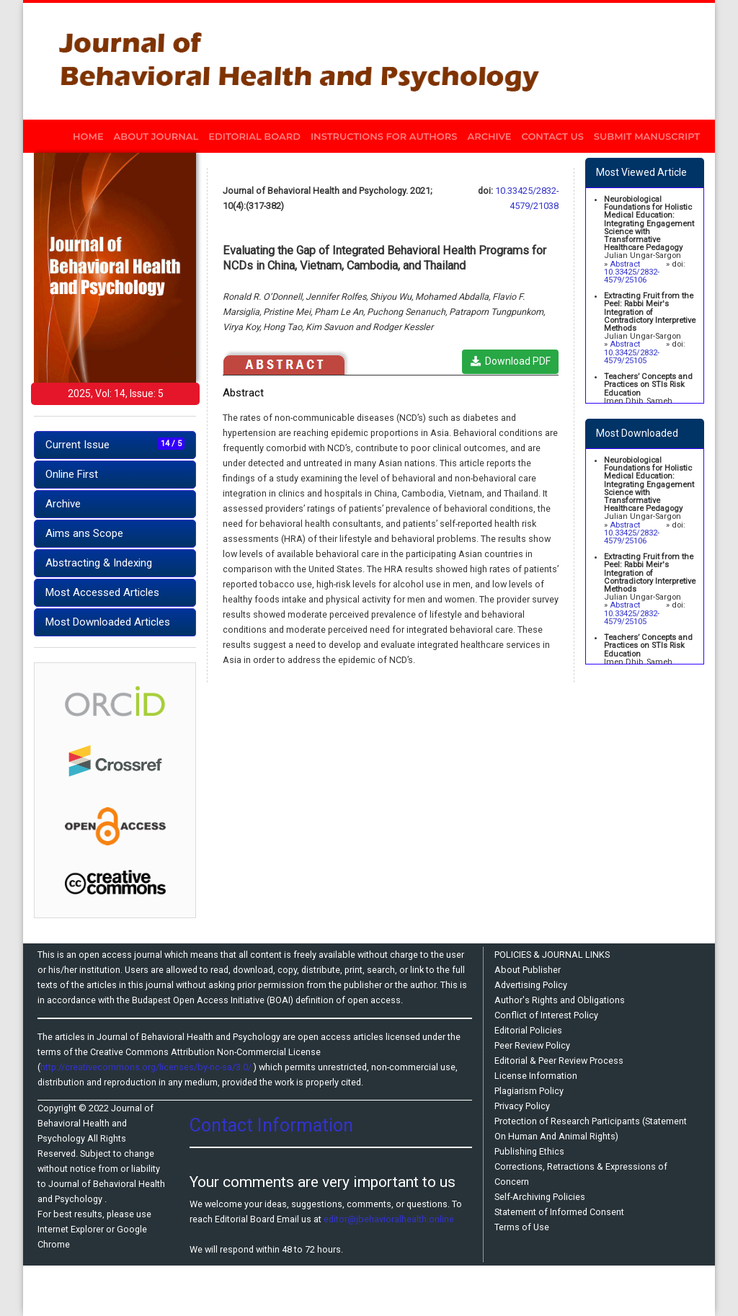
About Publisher (527, 969)
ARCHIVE (489, 136)
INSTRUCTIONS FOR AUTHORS (384, 136)
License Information (535, 1075)
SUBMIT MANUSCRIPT (647, 136)
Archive (63, 503)
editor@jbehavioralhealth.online (389, 1219)
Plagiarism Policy (529, 1090)
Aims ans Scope (84, 533)
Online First (71, 474)
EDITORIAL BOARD (254, 136)
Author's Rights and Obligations (559, 1000)
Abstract (625, 264)
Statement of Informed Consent (559, 1211)
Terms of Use (521, 1227)
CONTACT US (553, 136)
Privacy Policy (522, 1106)
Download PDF (511, 361)
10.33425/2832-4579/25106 (631, 276)
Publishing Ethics (529, 1151)
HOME (91, 135)
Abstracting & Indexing (98, 562)
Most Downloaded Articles (107, 621)
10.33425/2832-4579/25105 (631, 356)
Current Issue (114, 444)
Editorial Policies (528, 1030)
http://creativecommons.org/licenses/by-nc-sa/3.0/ (147, 1067)
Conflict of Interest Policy (546, 1015)
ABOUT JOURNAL (156, 136)
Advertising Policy (530, 984)
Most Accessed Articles (102, 592)
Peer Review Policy (532, 1045)
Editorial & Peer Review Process (558, 1060)
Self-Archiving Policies (539, 1196)
